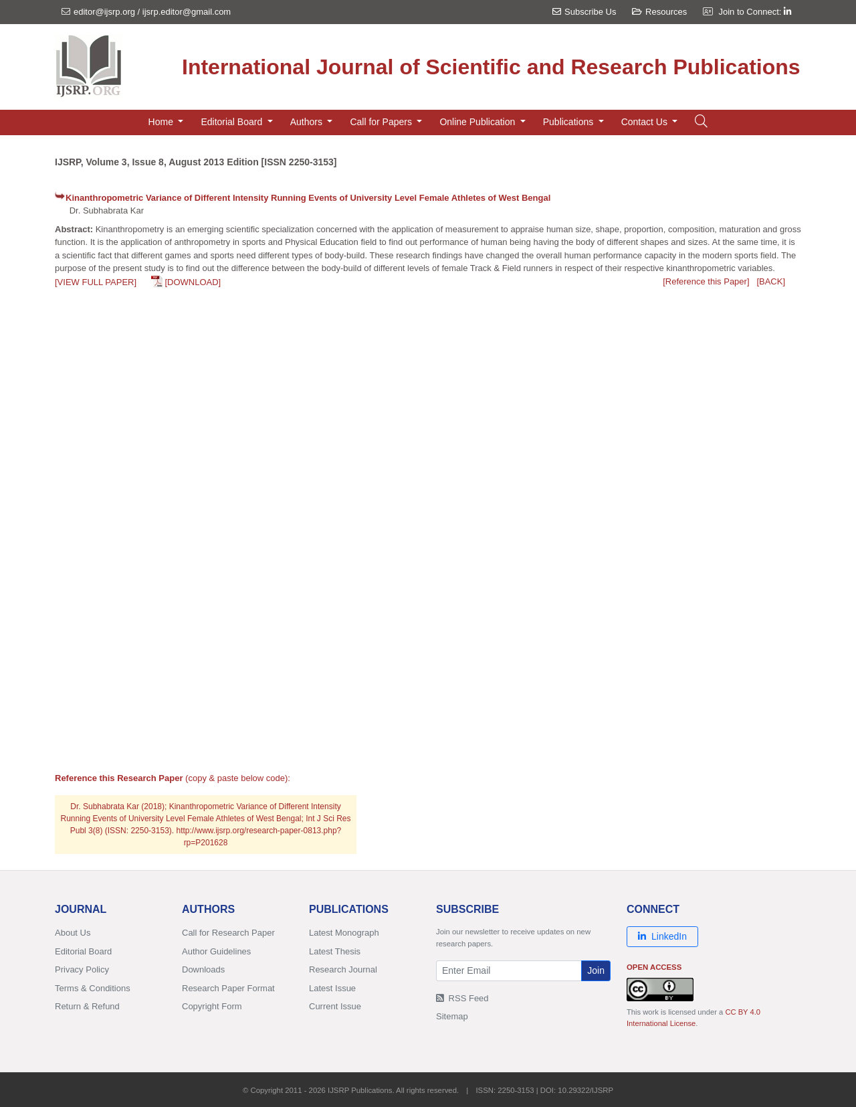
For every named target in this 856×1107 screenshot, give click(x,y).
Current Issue (335, 1006)
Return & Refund (87, 1006)
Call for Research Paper (228, 933)
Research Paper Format (228, 988)
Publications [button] (569, 121)
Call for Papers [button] (382, 121)
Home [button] (162, 121)
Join (596, 970)
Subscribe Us (584, 12)
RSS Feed (462, 998)
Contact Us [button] (645, 121)
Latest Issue (332, 988)
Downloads (203, 969)
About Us (72, 933)
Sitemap (452, 1016)
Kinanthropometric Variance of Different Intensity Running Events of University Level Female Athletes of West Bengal (308, 198)
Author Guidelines (216, 951)
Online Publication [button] (478, 121)
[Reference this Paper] (706, 281)
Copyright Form (212, 1006)
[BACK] (770, 281)
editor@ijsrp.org (104, 12)
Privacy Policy (82, 969)
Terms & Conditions (92, 988)
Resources (659, 12)
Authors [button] (307, 121)
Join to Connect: (754, 12)
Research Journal (343, 969)
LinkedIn (662, 936)
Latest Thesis (334, 951)
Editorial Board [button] (233, 121)
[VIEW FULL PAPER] (95, 282)
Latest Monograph (344, 933)
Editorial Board (83, 951)
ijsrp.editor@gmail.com (186, 12)
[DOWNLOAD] (193, 282)
